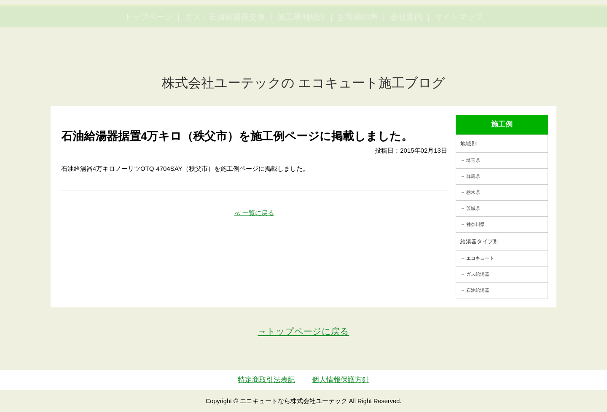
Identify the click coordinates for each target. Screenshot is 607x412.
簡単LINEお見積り (507, 21)
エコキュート (480, 258)
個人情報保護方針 (340, 380)
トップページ (148, 55)
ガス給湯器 (477, 274)
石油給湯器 (477, 290)
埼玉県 (473, 160)
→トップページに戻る (303, 331)
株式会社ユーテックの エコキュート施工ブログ (304, 82)
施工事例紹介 (301, 55)
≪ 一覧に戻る (254, 212)
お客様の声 (358, 55)
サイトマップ (459, 55)
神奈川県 (475, 224)
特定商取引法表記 (266, 380)
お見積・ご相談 (570, 21)
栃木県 (473, 192)
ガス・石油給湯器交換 (225, 55)
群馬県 (473, 176)
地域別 (468, 143)
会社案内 (406, 55)
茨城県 (473, 208)
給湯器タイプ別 (479, 241)
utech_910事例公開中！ (173, 27)
